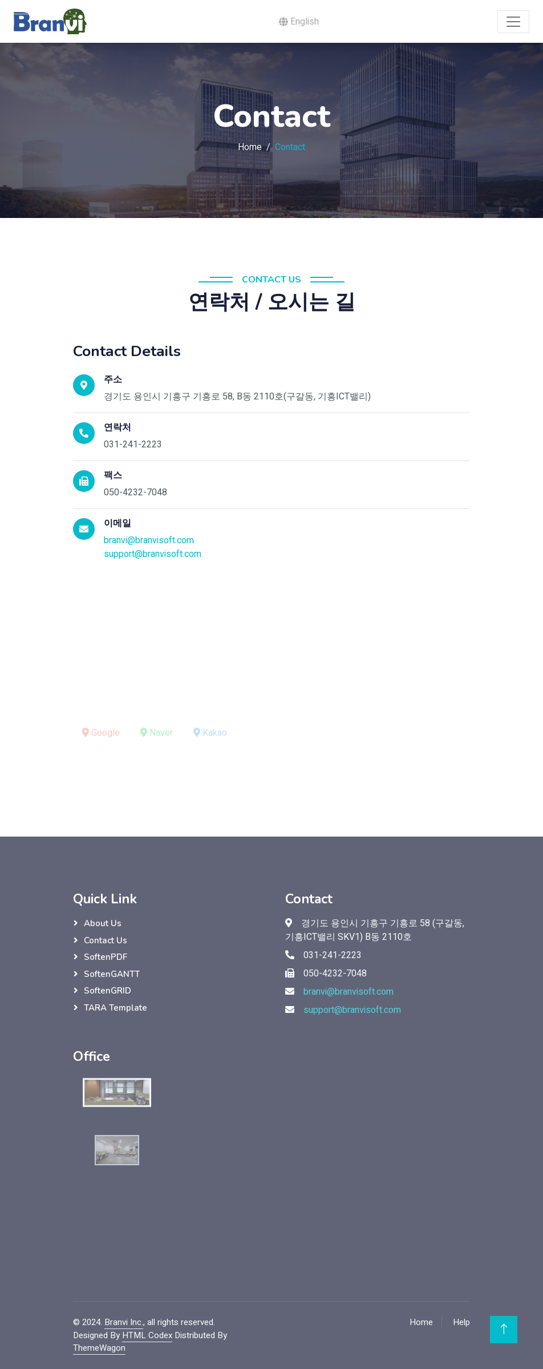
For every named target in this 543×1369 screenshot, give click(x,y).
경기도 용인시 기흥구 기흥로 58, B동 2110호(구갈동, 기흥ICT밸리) (237, 396)
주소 (113, 379)
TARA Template (115, 1007)
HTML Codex (147, 1335)
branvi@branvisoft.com (149, 540)
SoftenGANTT (112, 974)
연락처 (117, 427)
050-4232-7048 (135, 492)
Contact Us (105, 940)
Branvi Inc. (123, 1322)
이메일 (117, 523)
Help (461, 1322)
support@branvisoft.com (152, 554)
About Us (102, 923)
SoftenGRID (107, 990)
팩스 (113, 475)
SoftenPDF (105, 957)
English (299, 22)
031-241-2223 (133, 444)
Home (250, 147)
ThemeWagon (99, 1348)
